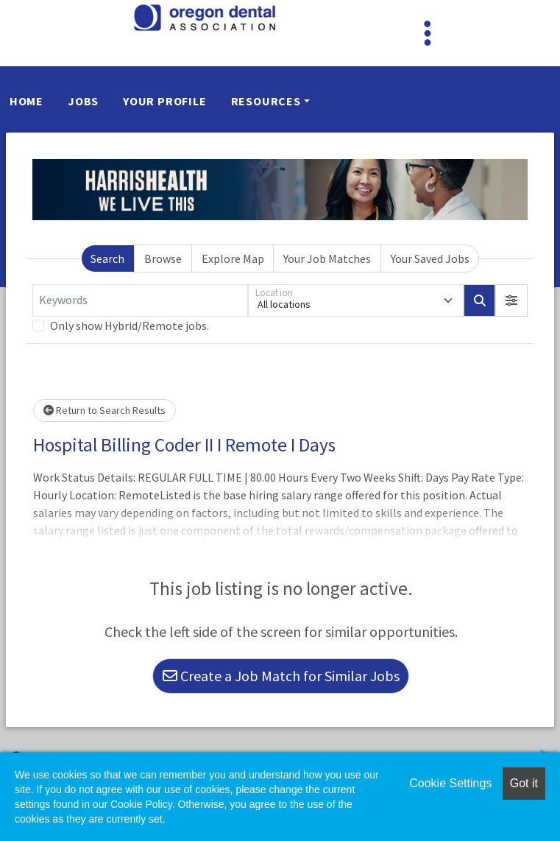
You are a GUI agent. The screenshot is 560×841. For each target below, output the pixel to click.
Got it (524, 783)
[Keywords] (140, 300)
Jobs (83, 101)
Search (107, 258)
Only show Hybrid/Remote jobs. (129, 325)
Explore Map (233, 258)
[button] (511, 300)
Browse (163, 258)
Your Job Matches (327, 258)
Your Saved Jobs (430, 258)
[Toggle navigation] (427, 33)
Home (26, 101)
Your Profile (165, 101)
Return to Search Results (104, 410)
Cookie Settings (450, 783)
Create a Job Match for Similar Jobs (281, 675)
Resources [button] (266, 101)
